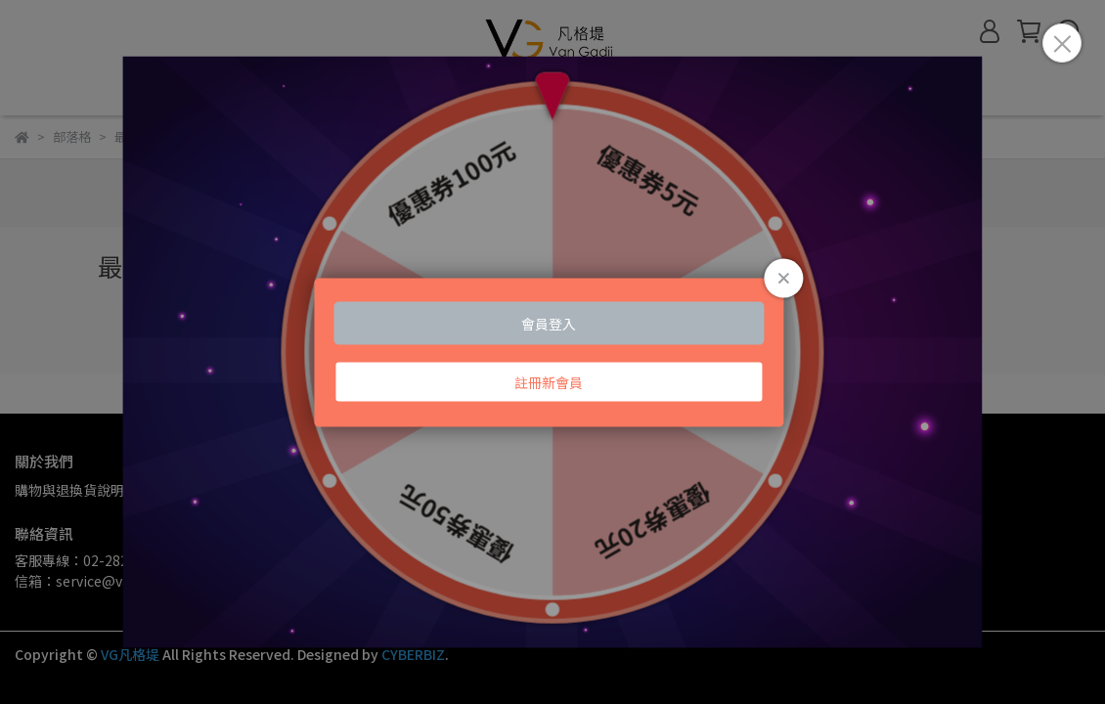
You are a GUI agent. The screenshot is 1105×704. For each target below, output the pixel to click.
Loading (552, 352)
